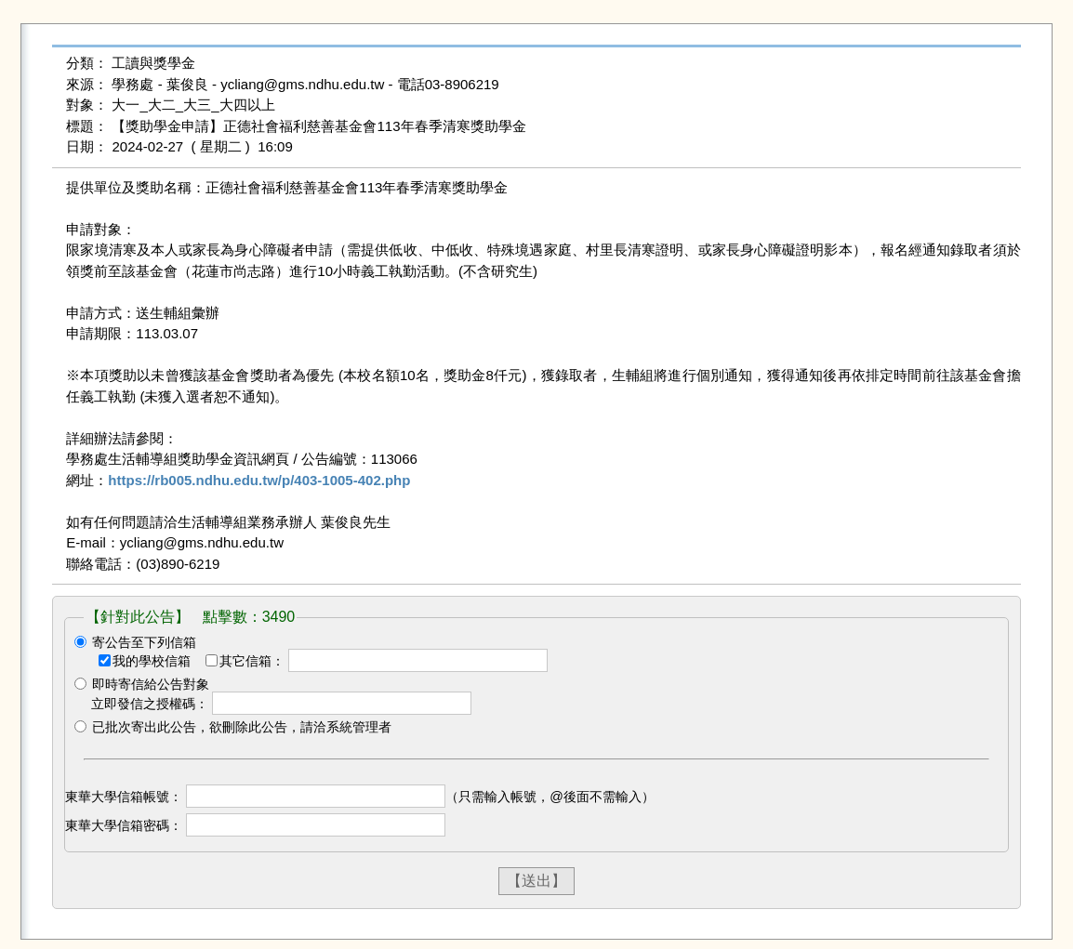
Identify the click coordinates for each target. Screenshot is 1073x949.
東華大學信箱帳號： (123, 796)
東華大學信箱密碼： (123, 825)
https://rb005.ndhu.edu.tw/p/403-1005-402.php (259, 480)
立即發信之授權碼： (149, 703)
